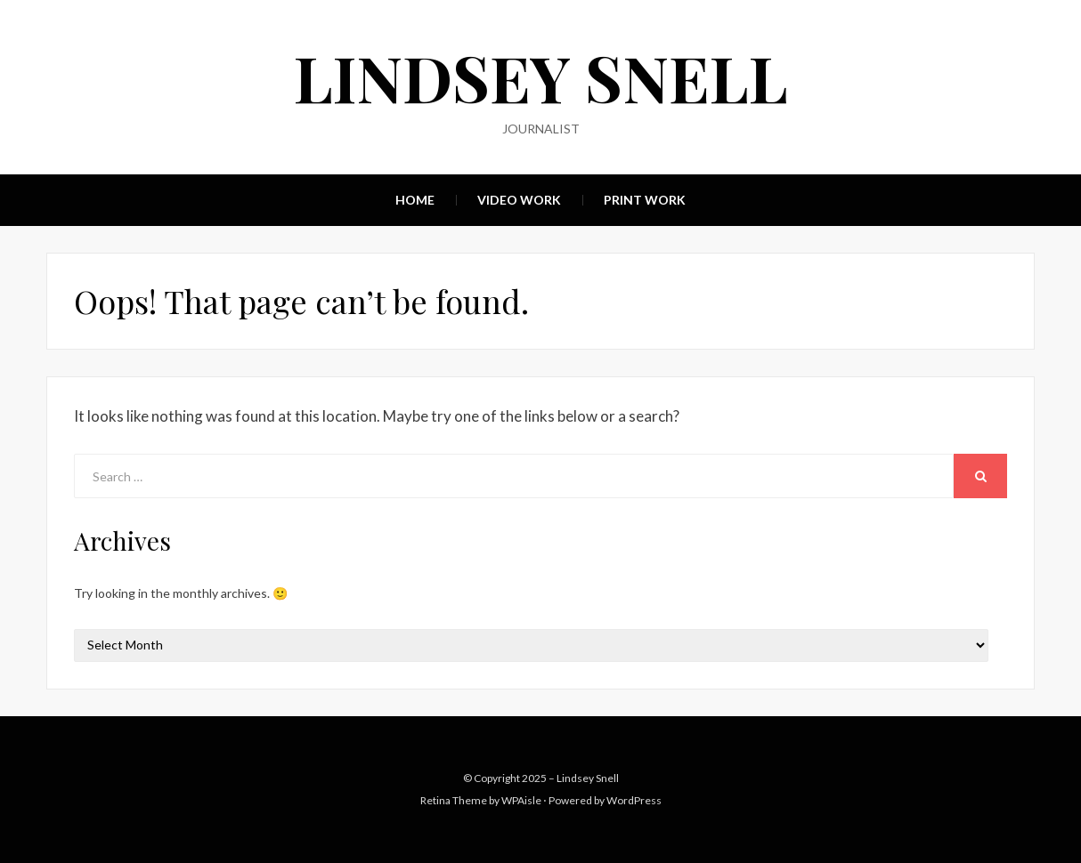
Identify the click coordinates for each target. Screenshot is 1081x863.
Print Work (645, 199)
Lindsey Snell (541, 76)
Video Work (519, 199)
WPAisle (521, 800)
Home (415, 199)
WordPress (634, 800)
